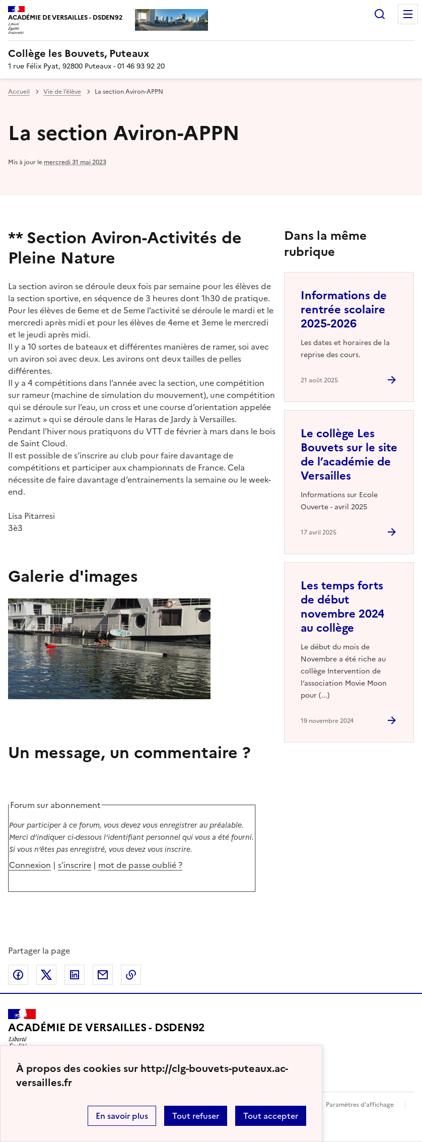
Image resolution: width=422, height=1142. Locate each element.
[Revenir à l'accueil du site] (106, 1032)
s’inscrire (74, 865)
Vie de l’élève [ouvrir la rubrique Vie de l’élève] (62, 91)
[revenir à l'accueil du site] (211, 53)
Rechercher (380, 14)
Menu (408, 14)
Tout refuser (195, 1116)
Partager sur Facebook (18, 975)
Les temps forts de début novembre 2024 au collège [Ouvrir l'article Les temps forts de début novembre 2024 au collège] (342, 606)
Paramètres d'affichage (360, 1104)
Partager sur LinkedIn (74, 975)
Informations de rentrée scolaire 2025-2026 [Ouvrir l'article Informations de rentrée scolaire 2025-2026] (344, 309)
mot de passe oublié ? (140, 865)
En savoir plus (122, 1116)
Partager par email (103, 975)
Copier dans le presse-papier (131, 975)
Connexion (30, 865)
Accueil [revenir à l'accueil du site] (19, 91)
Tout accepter (270, 1116)
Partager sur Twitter (46, 975)
